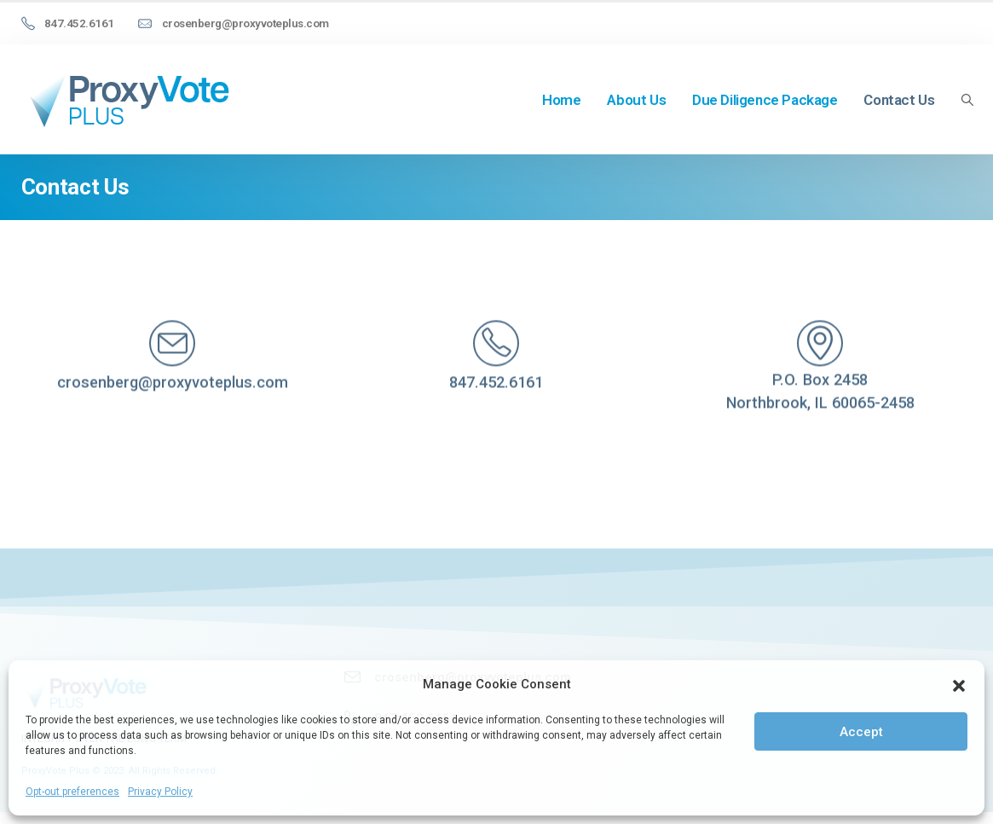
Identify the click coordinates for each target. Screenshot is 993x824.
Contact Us (898, 99)
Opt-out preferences (72, 792)
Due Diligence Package (765, 99)
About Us (636, 99)
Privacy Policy (160, 792)
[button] (958, 684)
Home (561, 99)
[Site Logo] (127, 99)
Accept (861, 732)
